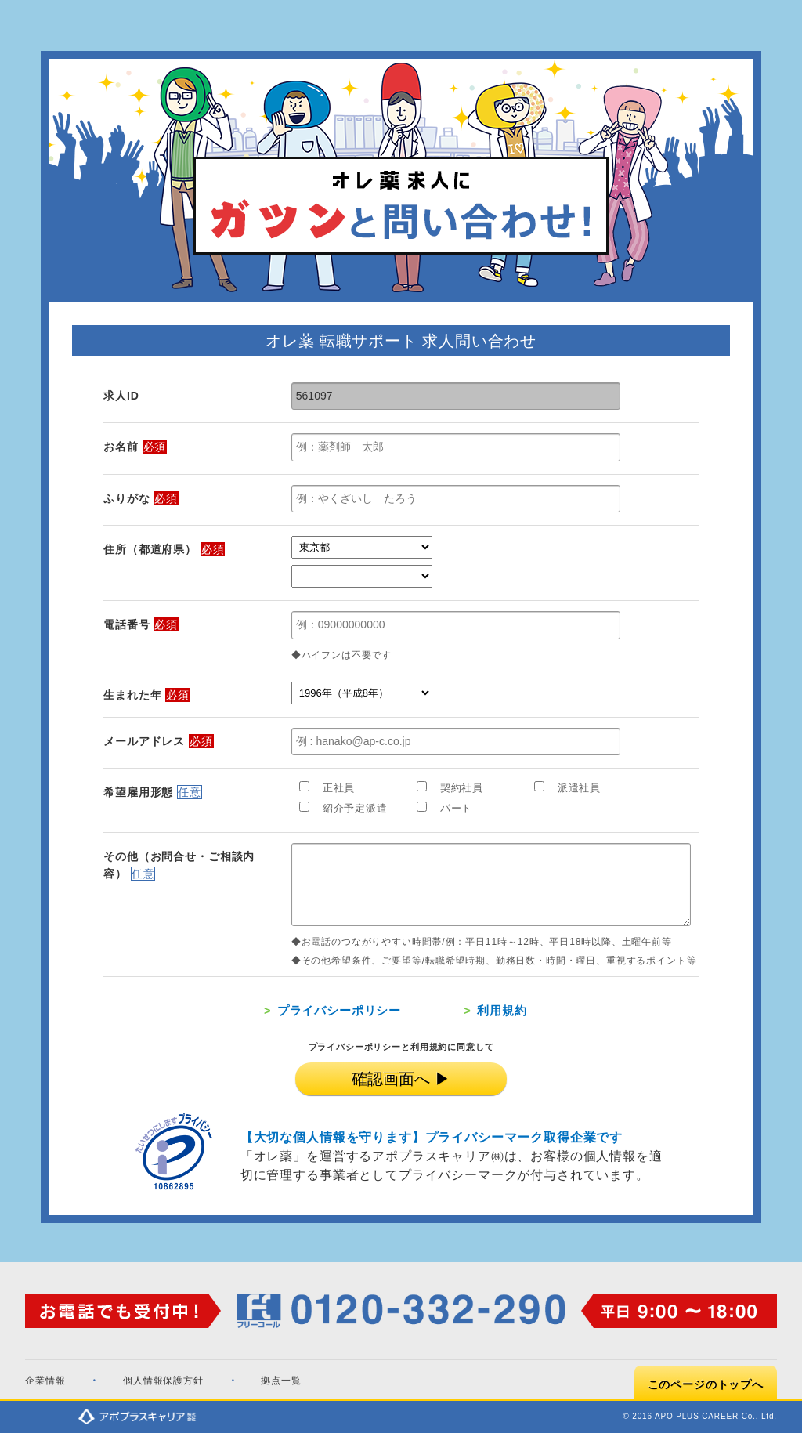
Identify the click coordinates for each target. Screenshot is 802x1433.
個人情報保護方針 (163, 1380)
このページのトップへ (706, 1384)
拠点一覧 (281, 1380)
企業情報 (45, 1380)
